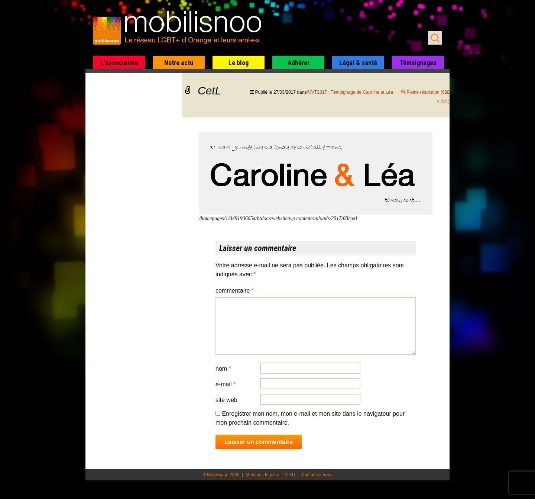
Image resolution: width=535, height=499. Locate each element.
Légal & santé (358, 63)
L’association (119, 63)
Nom (223, 369)
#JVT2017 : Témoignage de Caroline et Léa (350, 92)
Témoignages (418, 63)
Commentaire (234, 290)
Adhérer (298, 63)
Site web (226, 400)
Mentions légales (262, 474)
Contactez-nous (317, 474)
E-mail (225, 384)
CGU (290, 474)
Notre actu (178, 63)
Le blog (238, 63)
